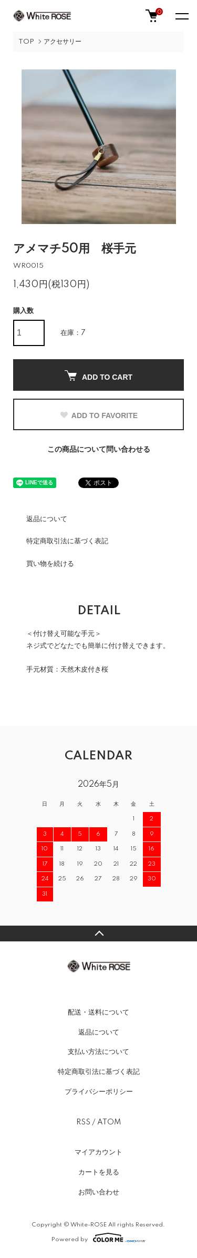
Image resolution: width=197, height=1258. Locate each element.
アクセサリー (62, 41)
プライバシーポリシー (99, 1091)
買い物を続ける (50, 563)
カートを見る (98, 1172)
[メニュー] (181, 16)
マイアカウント (98, 1152)
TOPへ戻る (98, 933)
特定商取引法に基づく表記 (67, 541)
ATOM (109, 1122)
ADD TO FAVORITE (98, 415)
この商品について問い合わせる (98, 449)
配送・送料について (98, 1012)
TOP (26, 41)
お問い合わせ (98, 1192)
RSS (83, 1122)
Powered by (98, 1237)
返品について (46, 519)
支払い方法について (98, 1052)
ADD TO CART (98, 375)
